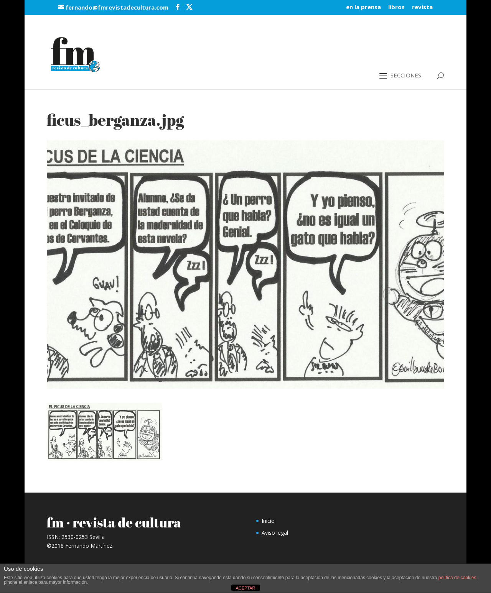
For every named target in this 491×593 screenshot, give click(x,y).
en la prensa (363, 7)
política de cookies (457, 577)
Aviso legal (275, 532)
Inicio (268, 520)
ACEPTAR (245, 588)
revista (422, 7)
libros (396, 7)
